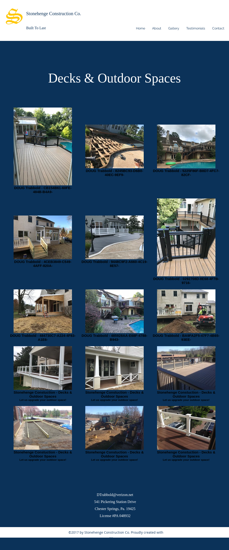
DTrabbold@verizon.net (115, 495)
